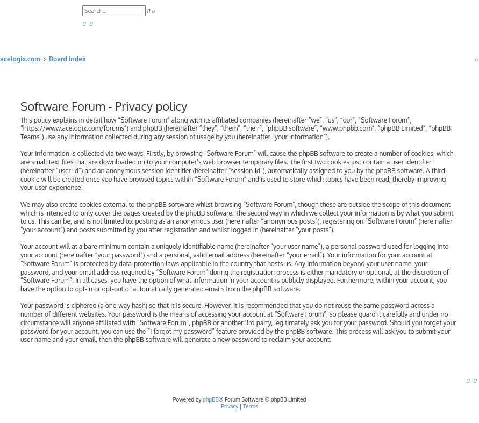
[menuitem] (83, 24)
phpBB (211, 399)
